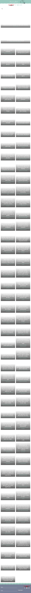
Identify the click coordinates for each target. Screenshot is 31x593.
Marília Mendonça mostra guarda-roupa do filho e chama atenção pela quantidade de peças (23, 247)
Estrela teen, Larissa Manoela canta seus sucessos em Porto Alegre (8, 109)
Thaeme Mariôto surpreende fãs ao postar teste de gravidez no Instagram (8, 225)
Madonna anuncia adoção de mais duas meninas (15, 25)
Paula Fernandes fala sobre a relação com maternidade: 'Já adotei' (23, 472)
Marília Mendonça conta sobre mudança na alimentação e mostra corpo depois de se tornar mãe (23, 400)
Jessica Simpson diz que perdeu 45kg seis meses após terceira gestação (8, 237)
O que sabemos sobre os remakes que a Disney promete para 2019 (8, 133)
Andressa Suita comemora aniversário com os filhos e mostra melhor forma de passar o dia (23, 437)
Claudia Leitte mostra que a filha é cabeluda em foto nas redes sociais (23, 155)
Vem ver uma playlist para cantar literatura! (23, 133)
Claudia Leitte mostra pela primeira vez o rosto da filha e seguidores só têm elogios (8, 307)
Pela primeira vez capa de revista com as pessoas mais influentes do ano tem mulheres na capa (23, 340)
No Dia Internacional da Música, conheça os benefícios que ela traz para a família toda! (8, 541)
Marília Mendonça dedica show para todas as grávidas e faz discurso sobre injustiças (8, 319)
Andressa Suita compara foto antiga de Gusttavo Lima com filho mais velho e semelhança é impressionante (8, 247)
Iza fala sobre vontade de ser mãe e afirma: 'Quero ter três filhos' (8, 414)
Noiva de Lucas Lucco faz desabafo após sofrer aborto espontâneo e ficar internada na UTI (8, 272)
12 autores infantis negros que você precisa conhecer (23, 98)
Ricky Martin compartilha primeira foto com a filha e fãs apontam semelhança (7, 366)
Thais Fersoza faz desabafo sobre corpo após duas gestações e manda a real (23, 295)
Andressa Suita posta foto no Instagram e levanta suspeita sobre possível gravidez (23, 178)
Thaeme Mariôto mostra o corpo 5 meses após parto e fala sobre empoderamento (23, 238)
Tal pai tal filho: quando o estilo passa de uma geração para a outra (23, 51)
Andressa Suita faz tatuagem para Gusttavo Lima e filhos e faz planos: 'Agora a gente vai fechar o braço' (23, 353)
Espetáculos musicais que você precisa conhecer (8, 50)
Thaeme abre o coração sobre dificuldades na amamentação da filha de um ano (8, 518)
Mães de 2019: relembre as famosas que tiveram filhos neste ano (23, 367)
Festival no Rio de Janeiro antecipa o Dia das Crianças (23, 110)
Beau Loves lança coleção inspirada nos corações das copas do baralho (8, 156)
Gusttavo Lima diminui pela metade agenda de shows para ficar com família (23, 166)
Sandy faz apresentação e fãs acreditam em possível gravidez (8, 284)
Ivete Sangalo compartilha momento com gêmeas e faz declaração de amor (23, 413)
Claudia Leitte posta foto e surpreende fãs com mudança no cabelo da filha (23, 260)
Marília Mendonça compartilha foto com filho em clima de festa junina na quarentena (23, 506)
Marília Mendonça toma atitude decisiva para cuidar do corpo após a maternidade (8, 424)
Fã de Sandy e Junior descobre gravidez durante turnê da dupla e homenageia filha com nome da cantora (8, 201)
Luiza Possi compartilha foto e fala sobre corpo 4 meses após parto (8, 344)
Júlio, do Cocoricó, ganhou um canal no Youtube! (8, 121)
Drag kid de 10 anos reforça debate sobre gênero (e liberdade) (23, 86)
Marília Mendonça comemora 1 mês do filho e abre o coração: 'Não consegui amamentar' (23, 423)
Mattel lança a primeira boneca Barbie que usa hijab (23, 63)
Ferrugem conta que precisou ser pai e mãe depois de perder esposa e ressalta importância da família (23, 189)
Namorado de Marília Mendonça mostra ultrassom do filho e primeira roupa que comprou (23, 224)
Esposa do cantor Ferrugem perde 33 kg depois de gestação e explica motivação (23, 459)
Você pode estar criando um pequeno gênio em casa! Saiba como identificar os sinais (23, 529)
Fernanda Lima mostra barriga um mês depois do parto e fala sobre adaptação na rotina (23, 330)
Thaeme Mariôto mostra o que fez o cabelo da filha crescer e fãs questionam (23, 283)
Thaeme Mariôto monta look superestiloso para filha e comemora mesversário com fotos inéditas (8, 458)
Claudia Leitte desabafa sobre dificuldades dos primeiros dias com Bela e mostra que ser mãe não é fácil (8, 177)
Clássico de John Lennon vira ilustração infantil (23, 122)
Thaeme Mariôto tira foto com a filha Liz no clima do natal (23, 555)
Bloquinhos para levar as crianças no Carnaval (8, 87)
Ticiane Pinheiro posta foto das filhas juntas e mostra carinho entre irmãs (8, 495)
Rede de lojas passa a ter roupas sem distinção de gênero (8, 63)
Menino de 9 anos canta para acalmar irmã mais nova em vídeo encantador (8, 554)
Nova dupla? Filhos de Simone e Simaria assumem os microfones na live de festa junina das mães (8, 529)
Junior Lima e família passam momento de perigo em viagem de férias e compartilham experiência (8, 472)
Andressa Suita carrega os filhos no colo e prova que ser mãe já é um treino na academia (8, 330)
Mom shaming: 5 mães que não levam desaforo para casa (8, 145)
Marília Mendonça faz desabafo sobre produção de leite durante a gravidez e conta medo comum (23, 271)
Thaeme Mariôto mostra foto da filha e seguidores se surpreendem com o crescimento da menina (23, 542)
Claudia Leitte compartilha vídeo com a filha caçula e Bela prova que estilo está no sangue (23, 318)
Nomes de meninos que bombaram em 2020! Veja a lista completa (8, 566)
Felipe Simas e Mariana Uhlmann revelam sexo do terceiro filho (23, 214)
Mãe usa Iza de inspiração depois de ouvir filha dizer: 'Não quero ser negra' (7, 437)
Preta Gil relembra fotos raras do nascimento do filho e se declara (8, 448)
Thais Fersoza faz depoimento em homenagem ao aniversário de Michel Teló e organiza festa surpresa (23, 446)
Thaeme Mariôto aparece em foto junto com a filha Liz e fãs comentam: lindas (8, 578)
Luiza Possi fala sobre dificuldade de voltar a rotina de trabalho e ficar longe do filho (23, 201)
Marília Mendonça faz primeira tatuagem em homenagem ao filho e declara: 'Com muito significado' (8, 484)
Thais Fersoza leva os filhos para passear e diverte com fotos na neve (23, 483)
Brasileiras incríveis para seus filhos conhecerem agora (23, 74)
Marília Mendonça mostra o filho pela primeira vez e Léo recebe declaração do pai (7, 376)
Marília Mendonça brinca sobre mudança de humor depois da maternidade (8, 401)
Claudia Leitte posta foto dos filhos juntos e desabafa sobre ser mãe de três (8, 295)
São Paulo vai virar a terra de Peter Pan (8, 75)
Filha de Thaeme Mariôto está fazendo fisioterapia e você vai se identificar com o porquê (8, 190)
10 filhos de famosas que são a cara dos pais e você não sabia (23, 390)
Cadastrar (20, 590)
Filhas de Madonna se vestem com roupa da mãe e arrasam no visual (8, 356)
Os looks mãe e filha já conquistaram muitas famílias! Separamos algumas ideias (23, 566)
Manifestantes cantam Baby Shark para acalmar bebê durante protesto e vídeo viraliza (8, 260)
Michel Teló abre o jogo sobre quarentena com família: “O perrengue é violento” (8, 506)
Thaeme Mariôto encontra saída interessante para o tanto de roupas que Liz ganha (8, 212)
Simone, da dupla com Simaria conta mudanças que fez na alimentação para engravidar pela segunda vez (8, 388)
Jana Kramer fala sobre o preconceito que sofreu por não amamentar (23, 144)
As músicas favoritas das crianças (15, 40)
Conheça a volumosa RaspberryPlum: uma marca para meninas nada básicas (8, 97)
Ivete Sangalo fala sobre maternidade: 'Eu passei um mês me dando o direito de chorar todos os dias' (23, 493)
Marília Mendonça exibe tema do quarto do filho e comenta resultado (23, 378)
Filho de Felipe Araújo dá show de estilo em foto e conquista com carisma (8, 168)
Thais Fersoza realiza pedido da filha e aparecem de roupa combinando (23, 307)
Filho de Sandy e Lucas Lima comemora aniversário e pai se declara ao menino (23, 518)
